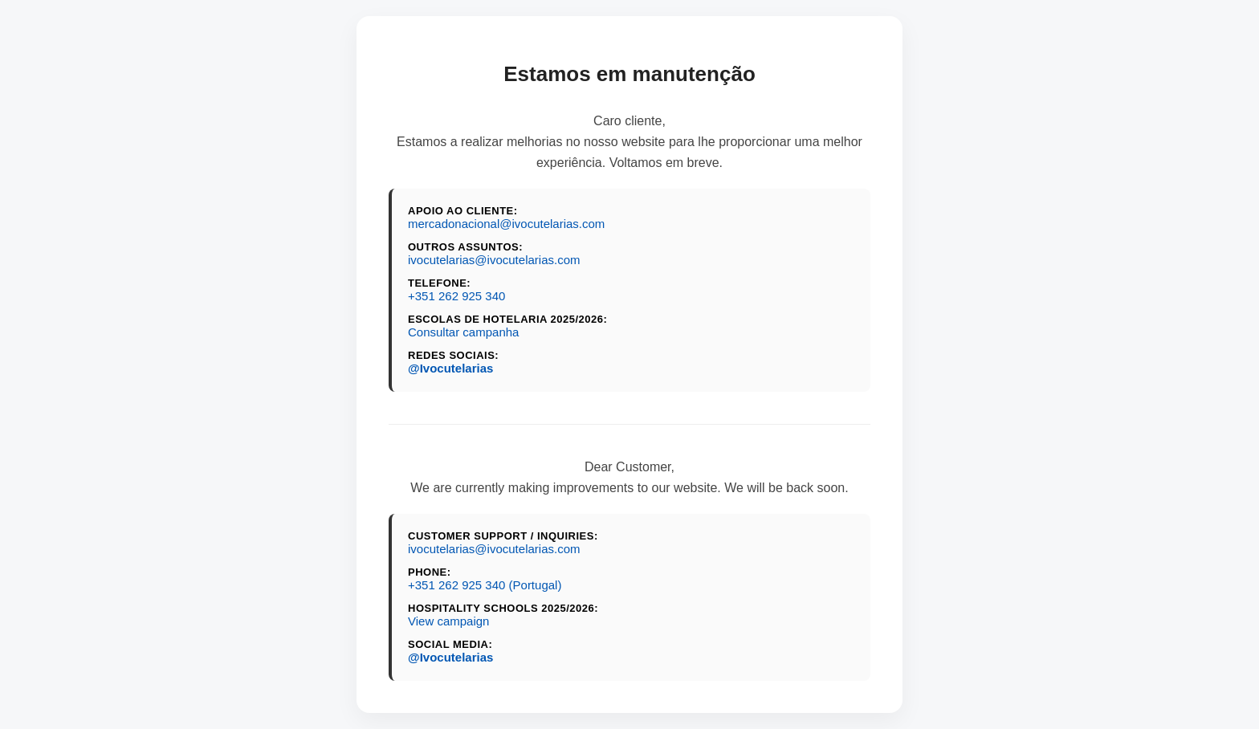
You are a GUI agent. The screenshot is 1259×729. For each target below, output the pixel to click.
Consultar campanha (463, 332)
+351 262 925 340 (456, 296)
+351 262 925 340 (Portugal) (484, 585)
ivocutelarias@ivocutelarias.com (494, 260)
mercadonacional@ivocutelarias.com (506, 223)
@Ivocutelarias (450, 368)
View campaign (448, 621)
